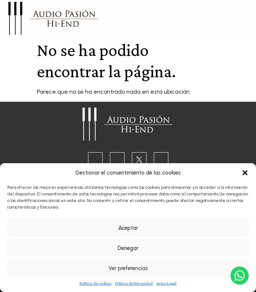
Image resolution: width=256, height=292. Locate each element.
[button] (245, 172)
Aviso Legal (166, 283)
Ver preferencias (128, 268)
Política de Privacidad (134, 283)
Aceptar (128, 228)
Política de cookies (95, 283)
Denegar (128, 248)
